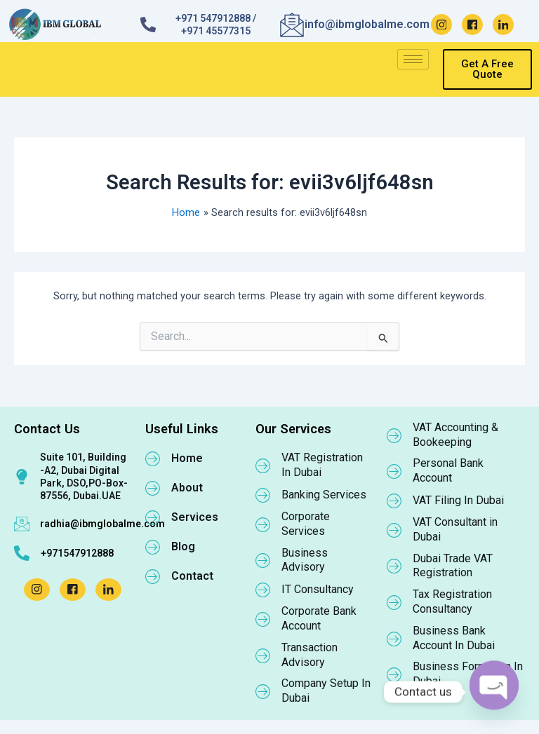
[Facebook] (472, 24)
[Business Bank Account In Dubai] (394, 638)
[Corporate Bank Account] (263, 619)
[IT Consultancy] (263, 589)
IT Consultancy (317, 589)
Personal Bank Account (448, 470)
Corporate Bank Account (319, 618)
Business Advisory (304, 560)
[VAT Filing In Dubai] (394, 500)
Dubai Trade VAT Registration (453, 566)
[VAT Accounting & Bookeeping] (394, 435)
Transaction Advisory (309, 655)
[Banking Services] (263, 495)
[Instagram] (441, 24)
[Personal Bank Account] (394, 471)
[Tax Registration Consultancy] (394, 602)
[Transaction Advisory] (263, 655)
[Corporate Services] (263, 524)
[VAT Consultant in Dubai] (394, 530)
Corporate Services (305, 524)
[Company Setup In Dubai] (263, 691)
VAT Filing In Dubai (458, 500)
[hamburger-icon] (413, 59)
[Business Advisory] (263, 560)
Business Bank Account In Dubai (454, 638)
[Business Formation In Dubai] (394, 674)
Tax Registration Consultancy (452, 601)
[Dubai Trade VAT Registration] (394, 565)
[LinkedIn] (503, 24)
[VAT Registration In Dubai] (263, 465)
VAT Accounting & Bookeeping (455, 435)
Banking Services (323, 494)
